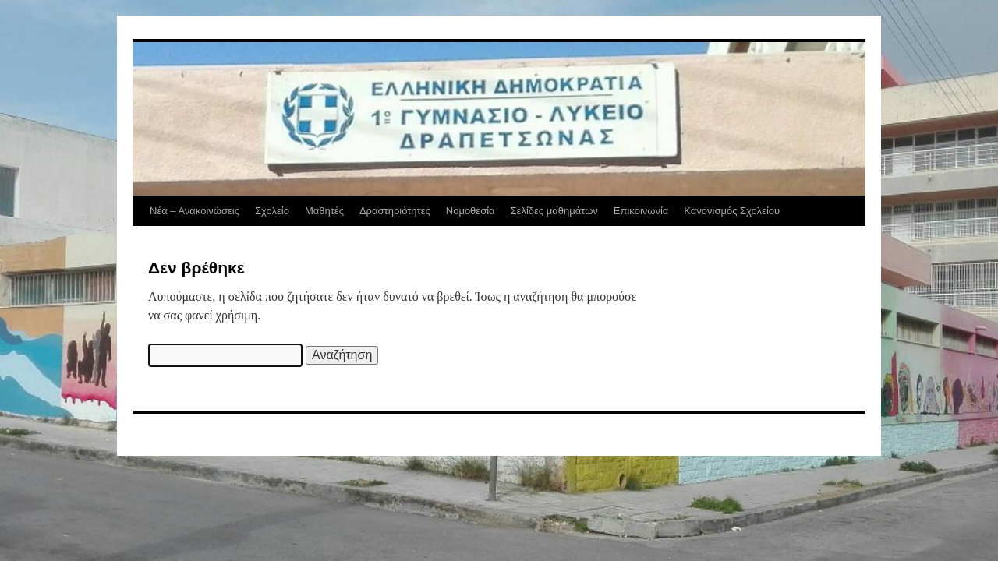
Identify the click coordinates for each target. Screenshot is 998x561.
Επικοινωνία (641, 211)
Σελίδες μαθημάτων (554, 211)
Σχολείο (272, 211)
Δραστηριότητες (394, 211)
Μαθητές (324, 211)
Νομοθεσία (470, 211)
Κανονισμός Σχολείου (732, 211)
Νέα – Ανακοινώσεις (194, 211)
